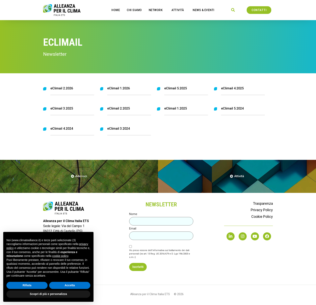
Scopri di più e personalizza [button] (48, 294)
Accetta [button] (70, 285)
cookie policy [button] (60, 255)
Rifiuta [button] (27, 285)
